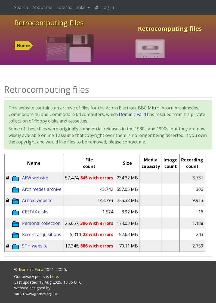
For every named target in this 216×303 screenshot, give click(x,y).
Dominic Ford (132, 114)
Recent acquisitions (41, 234)
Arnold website (37, 200)
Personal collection (41, 223)
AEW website (35, 178)
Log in (104, 7)
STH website (35, 246)
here (54, 276)
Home (23, 45)
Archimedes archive (41, 189)
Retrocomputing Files (49, 22)
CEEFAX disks (35, 212)
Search (21, 7)
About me (42, 7)
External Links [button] (72, 7)
